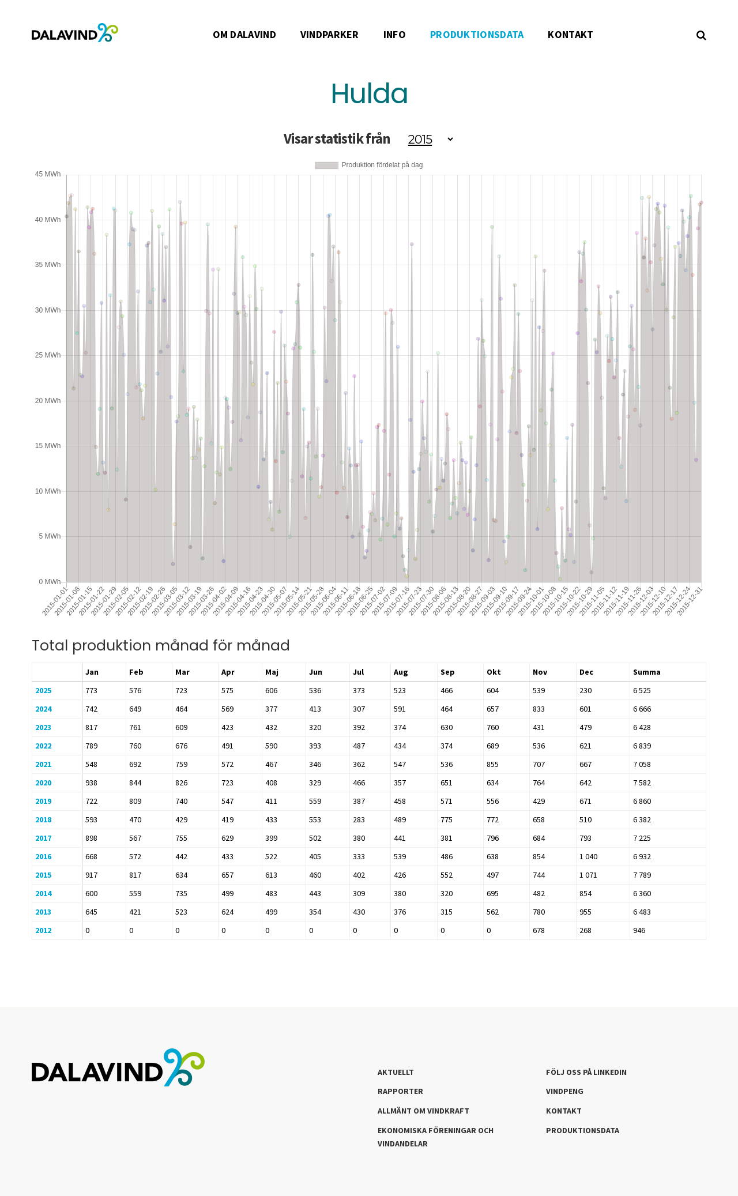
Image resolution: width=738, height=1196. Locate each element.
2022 (43, 745)
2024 (43, 709)
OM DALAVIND (244, 34)
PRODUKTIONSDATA (477, 34)
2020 (43, 782)
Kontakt (564, 1110)
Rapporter (400, 1091)
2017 (43, 838)
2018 (43, 819)
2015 (43, 875)
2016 (43, 856)
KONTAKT (570, 34)
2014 (43, 893)
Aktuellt (396, 1072)
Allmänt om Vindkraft (423, 1110)
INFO (394, 34)
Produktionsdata (582, 1130)
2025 (43, 690)
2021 (43, 764)
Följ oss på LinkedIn (586, 1072)
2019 (43, 801)
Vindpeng (564, 1091)
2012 (43, 930)
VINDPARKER (329, 34)
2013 (43, 912)
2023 (43, 727)
